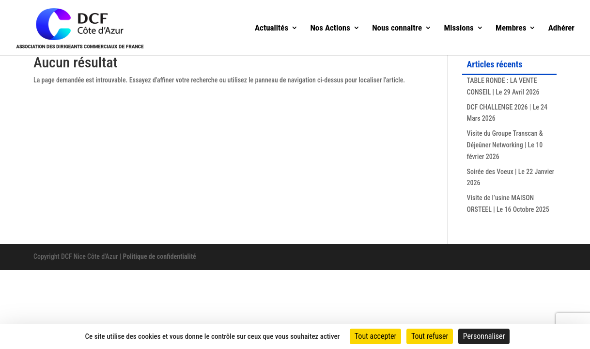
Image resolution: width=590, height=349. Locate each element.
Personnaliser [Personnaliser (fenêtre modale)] (484, 336)
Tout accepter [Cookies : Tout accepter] (376, 336)
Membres (511, 28)
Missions (458, 28)
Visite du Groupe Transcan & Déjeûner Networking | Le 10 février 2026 (505, 144)
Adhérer (561, 28)
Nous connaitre (397, 28)
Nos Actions (330, 28)
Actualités (271, 28)
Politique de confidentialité (159, 256)
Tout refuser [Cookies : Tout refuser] (429, 336)
